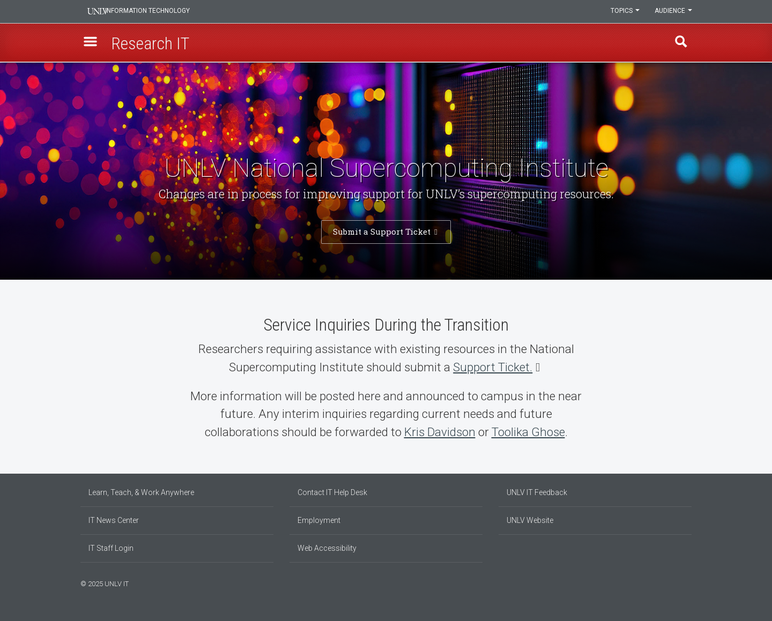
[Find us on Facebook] (667, 582)
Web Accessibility (327, 548)
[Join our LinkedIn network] (678, 582)
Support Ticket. (492, 367)
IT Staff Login (110, 548)
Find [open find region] (680, 43)
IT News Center (113, 520)
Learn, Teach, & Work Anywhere (141, 492)
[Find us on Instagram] (673, 582)
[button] (91, 43)
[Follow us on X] (683, 582)
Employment (319, 520)
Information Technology (153, 12)
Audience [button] (673, 12)
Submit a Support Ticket (383, 231)
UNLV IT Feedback (537, 492)
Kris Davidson (440, 432)
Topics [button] (623, 12)
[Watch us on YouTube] (689, 582)
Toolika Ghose (528, 432)
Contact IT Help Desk (332, 492)
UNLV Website (530, 520)
